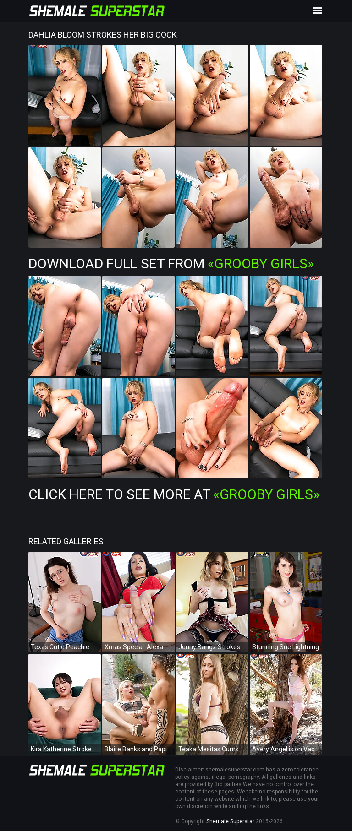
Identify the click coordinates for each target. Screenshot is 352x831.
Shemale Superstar (230, 821)
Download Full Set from (171, 263)
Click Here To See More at (173, 494)
